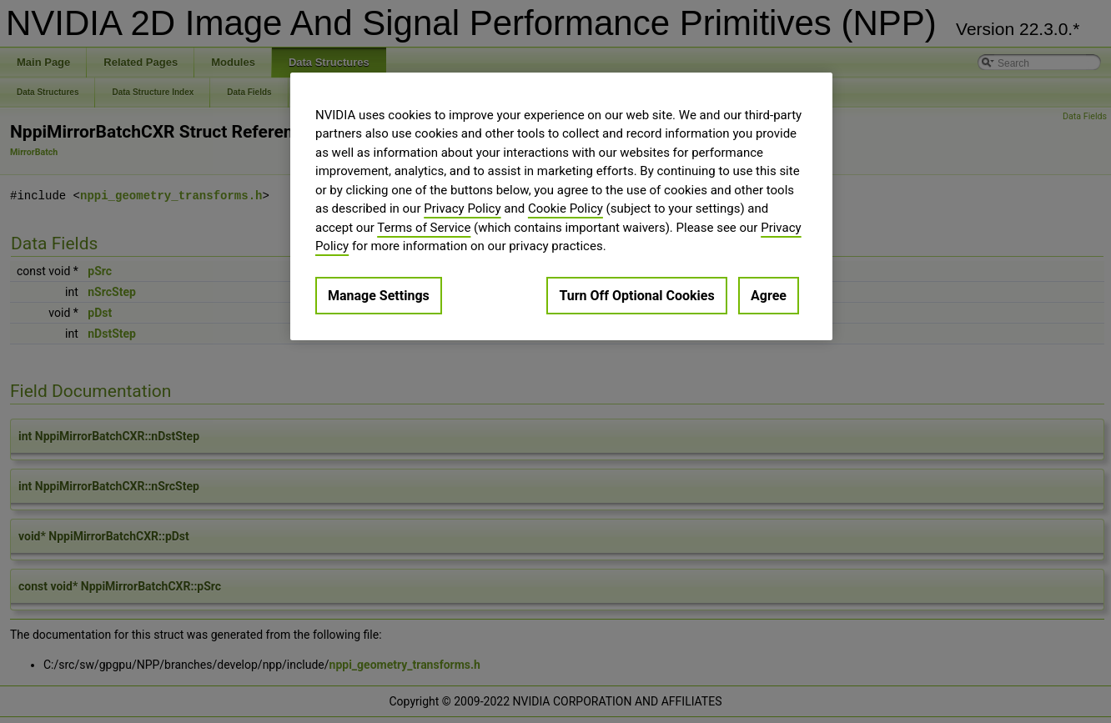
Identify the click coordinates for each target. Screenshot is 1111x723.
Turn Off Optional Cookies (636, 296)
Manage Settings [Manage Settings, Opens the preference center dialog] (379, 296)
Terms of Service (423, 227)
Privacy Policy (462, 208)
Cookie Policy (565, 208)
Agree (769, 296)
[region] (561, 206)
